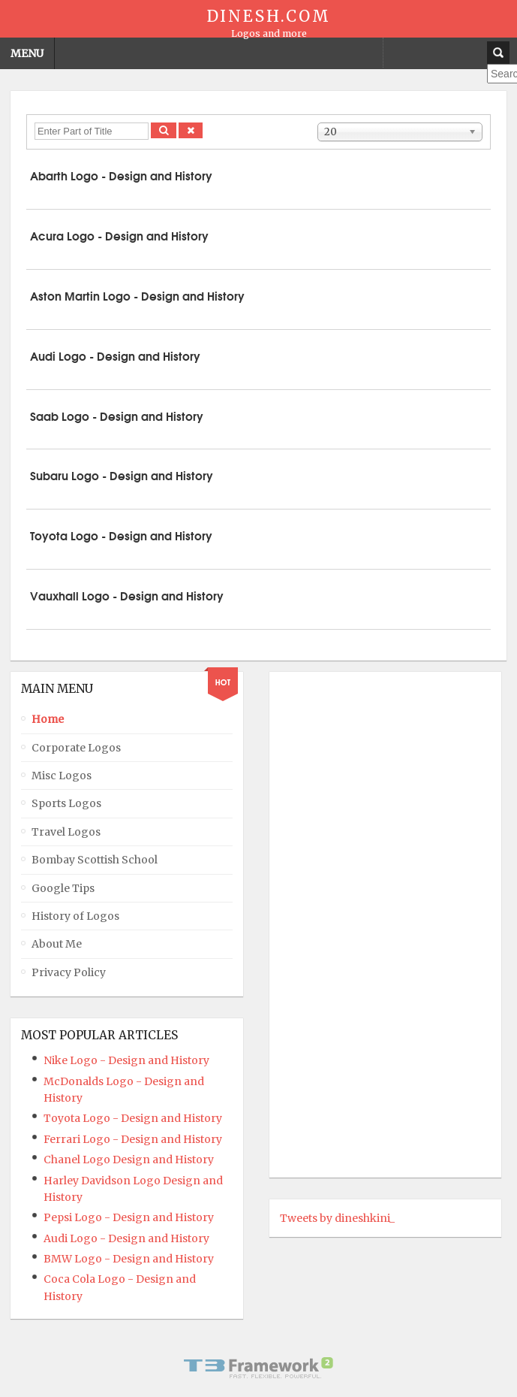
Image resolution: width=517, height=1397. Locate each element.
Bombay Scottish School (95, 859)
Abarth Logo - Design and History (121, 175)
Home (48, 719)
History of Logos (75, 916)
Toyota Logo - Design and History (121, 535)
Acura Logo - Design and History (119, 235)
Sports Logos (66, 803)
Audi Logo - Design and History (115, 355)
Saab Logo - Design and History (116, 416)
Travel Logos (66, 832)
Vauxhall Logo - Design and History (127, 595)
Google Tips (63, 888)
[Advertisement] (340, 924)
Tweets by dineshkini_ (337, 1218)
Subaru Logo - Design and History (121, 475)
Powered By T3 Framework (259, 1367)
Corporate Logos (76, 747)
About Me (57, 944)
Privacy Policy (69, 972)
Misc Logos (62, 775)
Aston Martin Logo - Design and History (137, 295)
